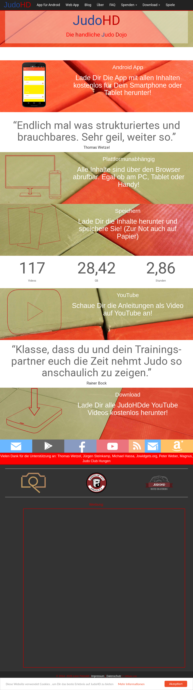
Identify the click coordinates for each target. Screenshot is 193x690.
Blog (88, 5)
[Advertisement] (104, 535)
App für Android (48, 5)
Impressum (97, 676)
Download (151, 5)
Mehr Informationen (131, 684)
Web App (72, 5)
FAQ (112, 5)
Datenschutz (113, 676)
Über (100, 5)
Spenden (129, 5)
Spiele (170, 5)
